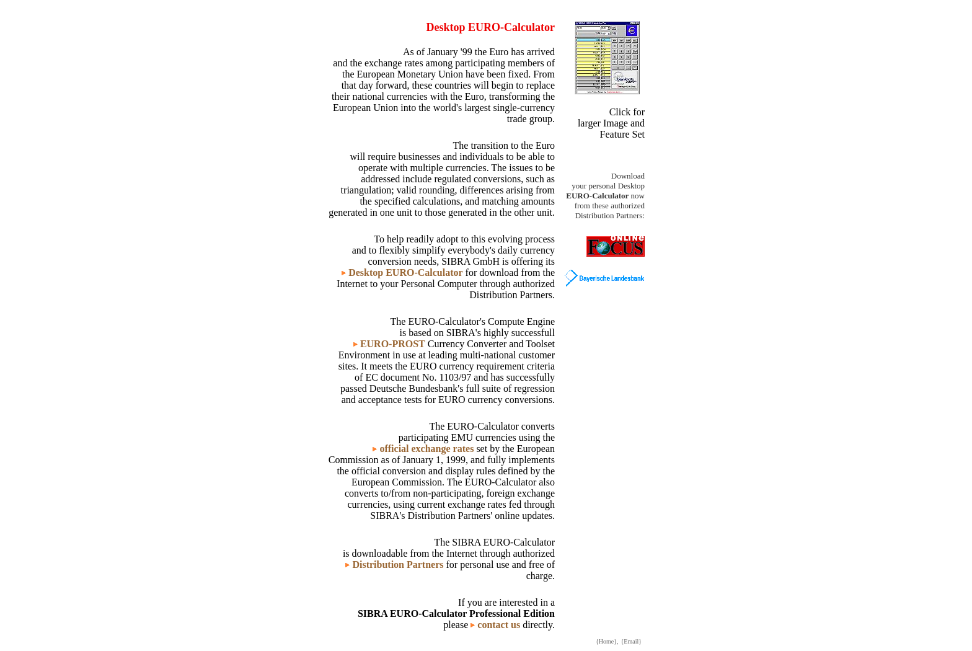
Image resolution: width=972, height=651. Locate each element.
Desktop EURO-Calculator (405, 272)
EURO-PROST (392, 344)
